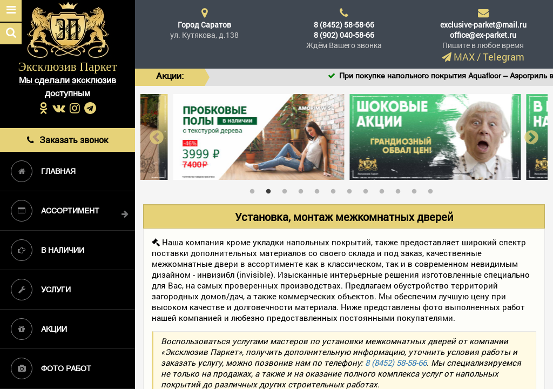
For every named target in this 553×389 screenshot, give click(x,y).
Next (531, 137)
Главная (43, 171)
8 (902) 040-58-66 (344, 35)
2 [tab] (271, 189)
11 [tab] (417, 189)
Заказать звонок (67, 139)
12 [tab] (433, 189)
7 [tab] (352, 189)
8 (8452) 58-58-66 (344, 24)
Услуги (41, 289)
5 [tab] (319, 189)
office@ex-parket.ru (483, 35)
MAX (464, 56)
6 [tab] (336, 189)
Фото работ (51, 368)
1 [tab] (254, 189)
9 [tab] (384, 189)
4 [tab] (303, 189)
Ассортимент (55, 211)
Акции (39, 329)
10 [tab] (400, 189)
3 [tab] (287, 189)
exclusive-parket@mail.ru (483, 24)
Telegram (503, 56)
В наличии (47, 250)
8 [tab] (368, 189)
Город (204, 24)
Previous (157, 137)
